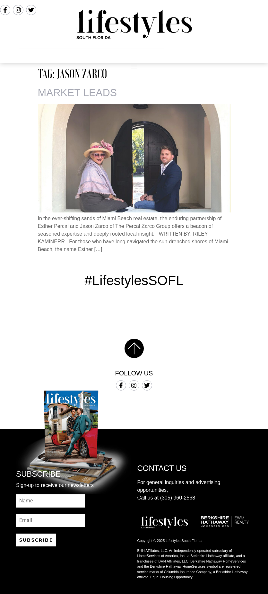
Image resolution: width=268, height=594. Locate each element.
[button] (134, 55)
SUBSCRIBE (36, 540)
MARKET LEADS (77, 92)
